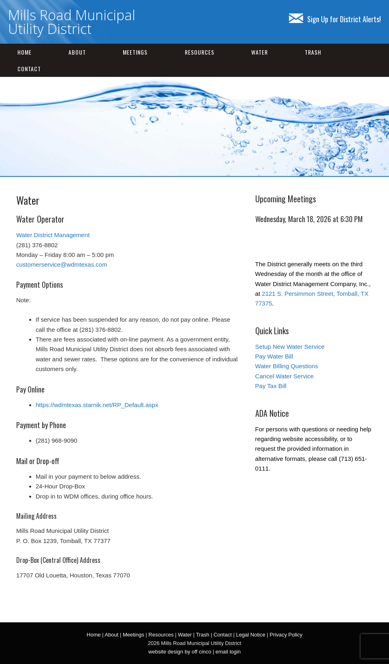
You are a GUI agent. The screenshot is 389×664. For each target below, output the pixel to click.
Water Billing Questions (286, 366)
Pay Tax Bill (270, 385)
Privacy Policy (285, 635)
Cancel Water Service (284, 376)
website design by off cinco (179, 652)
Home (24, 52)
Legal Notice (250, 635)
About (77, 52)
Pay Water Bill (274, 356)
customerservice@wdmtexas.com (61, 264)
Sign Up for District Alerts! (335, 19)
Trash (313, 52)
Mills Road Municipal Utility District (71, 22)
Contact (29, 68)
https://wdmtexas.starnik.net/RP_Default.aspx (97, 404)
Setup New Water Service (290, 346)
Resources (199, 52)
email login (228, 652)
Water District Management (53, 234)
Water (259, 52)
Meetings (135, 52)
